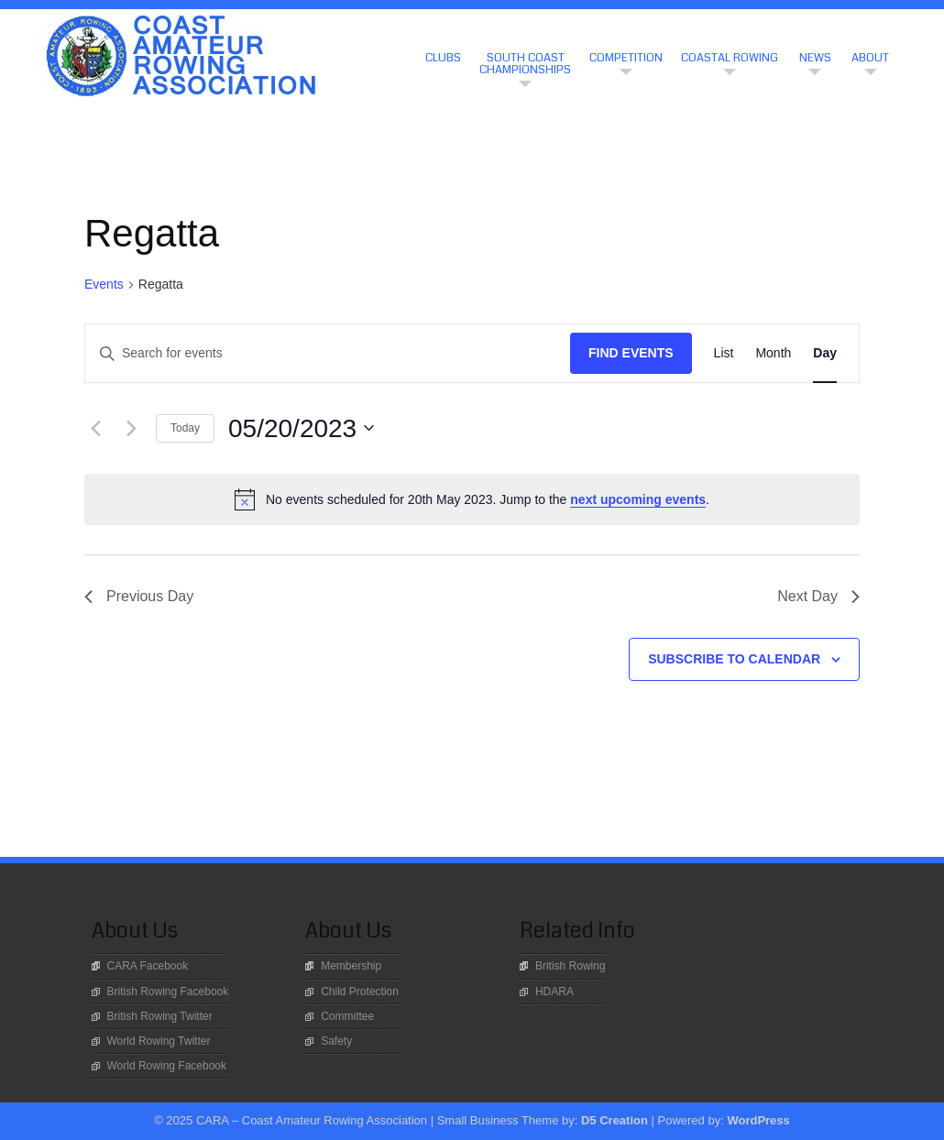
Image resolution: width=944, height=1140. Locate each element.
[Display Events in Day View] (825, 353)
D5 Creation (614, 1120)
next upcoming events (638, 499)
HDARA (554, 991)
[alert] (472, 499)
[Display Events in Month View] (773, 353)
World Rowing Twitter (159, 1041)
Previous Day (138, 596)
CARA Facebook (148, 965)
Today (185, 428)
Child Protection (360, 991)
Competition (626, 57)
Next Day (818, 596)
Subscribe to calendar (734, 659)
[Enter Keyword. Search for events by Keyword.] (327, 353)
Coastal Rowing (729, 57)
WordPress (758, 1120)
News (815, 57)
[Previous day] (95, 428)
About (870, 57)
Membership (351, 965)
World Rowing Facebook (167, 1065)
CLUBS (443, 57)
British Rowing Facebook (168, 991)
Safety (336, 1041)
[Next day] (131, 428)
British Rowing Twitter (160, 1016)
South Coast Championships (525, 63)
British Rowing (570, 965)
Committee (347, 1016)
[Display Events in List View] (724, 353)
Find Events (631, 352)
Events (104, 284)
